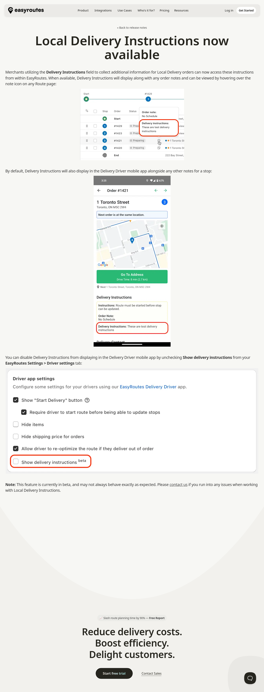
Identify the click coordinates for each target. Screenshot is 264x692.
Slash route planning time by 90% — (133, 618)
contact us (179, 484)
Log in (229, 10)
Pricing (164, 10)
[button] (83, 10)
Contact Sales (151, 673)
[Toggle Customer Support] (250, 678)
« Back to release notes (132, 27)
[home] (28, 10)
